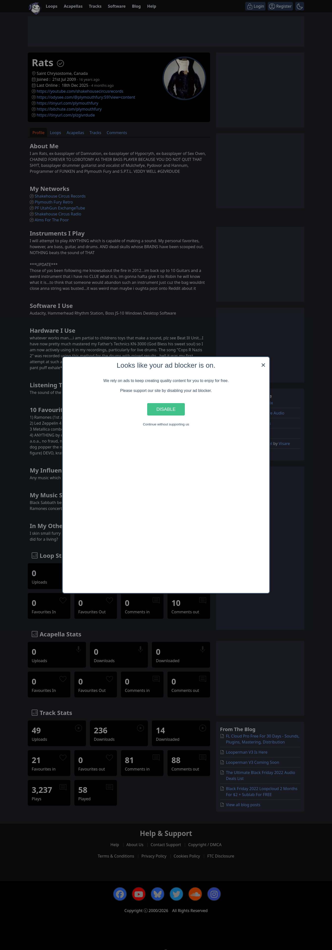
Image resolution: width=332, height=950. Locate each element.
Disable (166, 409)
